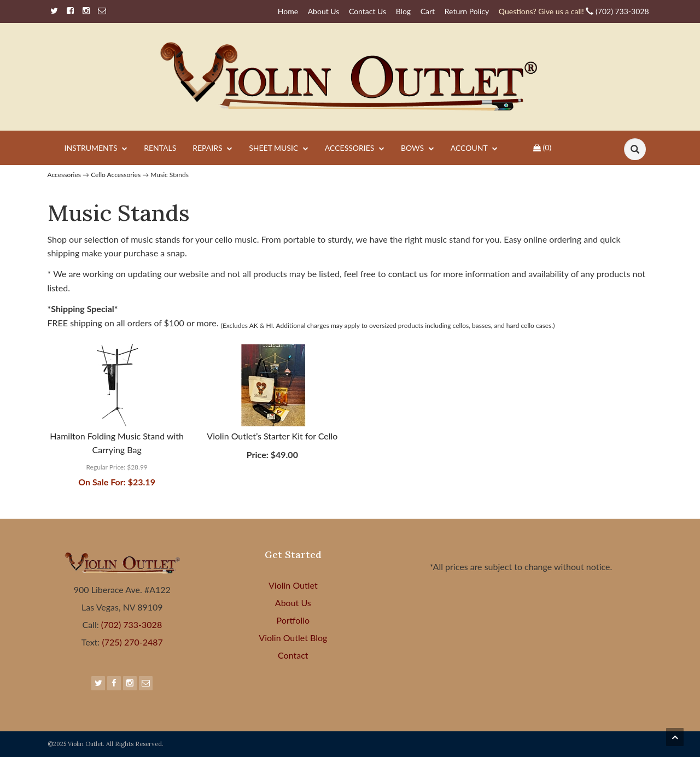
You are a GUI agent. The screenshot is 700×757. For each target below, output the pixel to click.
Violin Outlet (293, 585)
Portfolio (293, 620)
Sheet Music (278, 148)
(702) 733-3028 (574, 11)
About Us (324, 11)
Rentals (160, 147)
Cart (428, 11)
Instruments (96, 148)
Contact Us (367, 11)
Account (474, 148)
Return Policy (467, 11)
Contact (293, 655)
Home (288, 11)
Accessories (354, 148)
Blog (403, 11)
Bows (417, 148)
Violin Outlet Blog (293, 637)
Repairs (212, 148)
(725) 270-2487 (131, 642)
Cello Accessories (116, 175)
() (542, 147)
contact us (409, 273)
